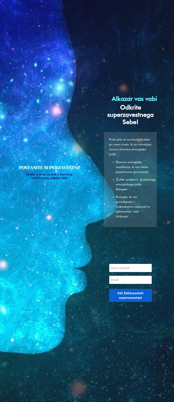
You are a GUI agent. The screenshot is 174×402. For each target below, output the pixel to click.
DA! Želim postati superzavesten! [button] (130, 295)
